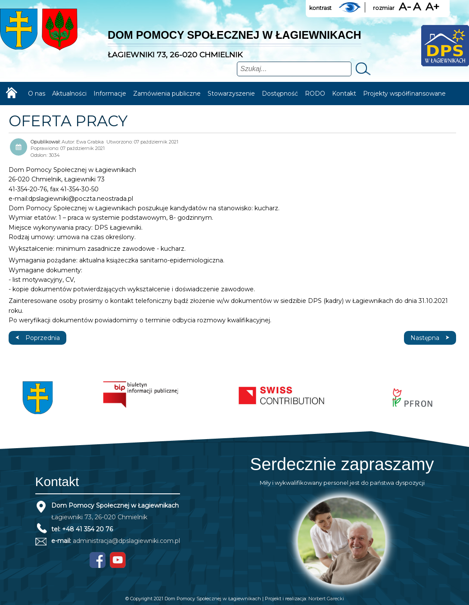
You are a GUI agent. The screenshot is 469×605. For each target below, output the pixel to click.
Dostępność (280, 93)
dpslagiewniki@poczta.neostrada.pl (80, 199)
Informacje (109, 93)
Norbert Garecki (326, 599)
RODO (315, 93)
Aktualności (69, 93)
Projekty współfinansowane (404, 93)
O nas (36, 93)
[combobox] (294, 69)
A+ (432, 6)
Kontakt (344, 93)
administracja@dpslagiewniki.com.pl (126, 541)
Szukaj (362, 68)
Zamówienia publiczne (167, 93)
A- (405, 6)
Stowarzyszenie (231, 93)
